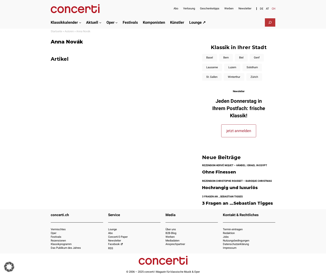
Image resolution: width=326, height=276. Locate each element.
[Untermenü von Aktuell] (100, 22)
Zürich (254, 76)
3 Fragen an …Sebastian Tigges (237, 203)
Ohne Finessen (219, 172)
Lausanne (212, 67)
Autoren (69, 31)
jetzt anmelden (238, 131)
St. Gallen (211, 76)
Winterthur (234, 76)
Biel (241, 57)
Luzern (232, 67)
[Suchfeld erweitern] (270, 22)
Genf (257, 57)
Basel (209, 57)
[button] (9, 267)
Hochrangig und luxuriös (230, 187)
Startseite (56, 31)
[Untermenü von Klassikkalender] (80, 22)
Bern (226, 57)
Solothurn (252, 67)
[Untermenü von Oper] (116, 22)
